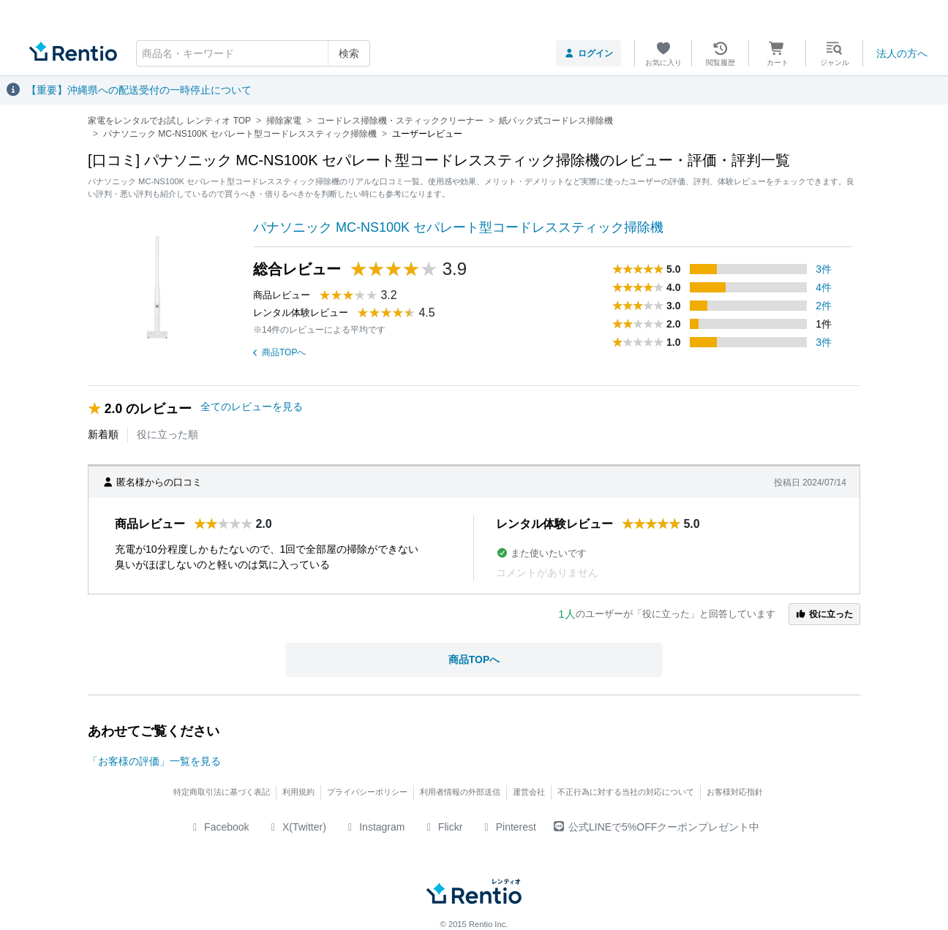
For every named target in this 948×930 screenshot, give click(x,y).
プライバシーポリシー (367, 791)
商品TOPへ (279, 352)
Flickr (442, 827)
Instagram (374, 827)
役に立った (824, 614)
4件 (824, 287)
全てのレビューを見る (251, 406)
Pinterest (508, 827)
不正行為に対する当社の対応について (625, 791)
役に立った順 (167, 434)
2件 (824, 305)
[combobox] (253, 53)
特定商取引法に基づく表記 (221, 791)
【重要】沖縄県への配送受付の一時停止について (139, 90)
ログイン (588, 53)
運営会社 (529, 791)
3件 (824, 269)
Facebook (219, 827)
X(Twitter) (296, 827)
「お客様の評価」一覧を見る (154, 761)
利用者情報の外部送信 (460, 791)
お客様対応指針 (735, 791)
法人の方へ (902, 53)
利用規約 (298, 791)
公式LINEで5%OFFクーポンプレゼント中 (656, 827)
